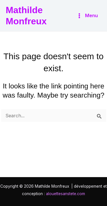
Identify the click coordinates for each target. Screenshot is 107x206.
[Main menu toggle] (87, 15)
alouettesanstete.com (65, 193)
